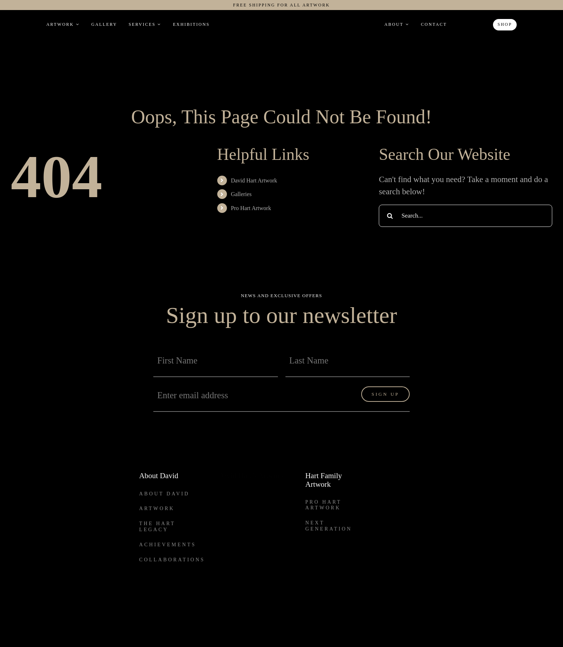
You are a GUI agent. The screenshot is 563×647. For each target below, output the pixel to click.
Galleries (241, 194)
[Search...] (465, 216)
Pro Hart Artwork (251, 208)
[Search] (390, 216)
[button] (462, 24)
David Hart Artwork (254, 180)
